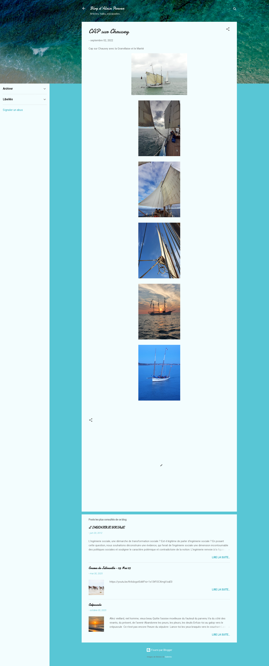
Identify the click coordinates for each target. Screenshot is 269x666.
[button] (228, 29)
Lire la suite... (221, 557)
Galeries (168, 657)
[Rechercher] (235, 9)
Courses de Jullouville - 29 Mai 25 (109, 568)
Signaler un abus (13, 110)
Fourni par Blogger (159, 650)
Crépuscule (95, 605)
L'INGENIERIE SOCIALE (106, 527)
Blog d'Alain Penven (107, 8)
